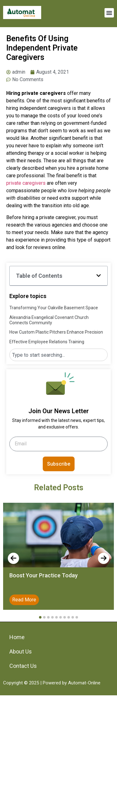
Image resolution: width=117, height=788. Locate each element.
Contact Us (23, 666)
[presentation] (13, 558)
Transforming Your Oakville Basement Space (53, 307)
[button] (109, 12)
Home (17, 637)
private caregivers (26, 183)
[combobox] (58, 355)
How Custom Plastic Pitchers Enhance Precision (56, 332)
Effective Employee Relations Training (46, 341)
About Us (20, 651)
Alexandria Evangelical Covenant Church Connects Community (49, 320)
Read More (24, 600)
